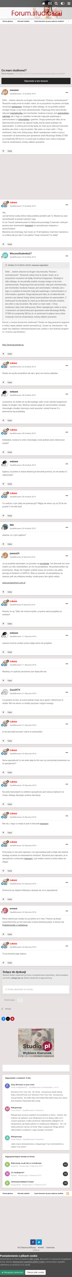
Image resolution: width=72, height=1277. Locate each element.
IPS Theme (22, 1248)
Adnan (18, 1139)
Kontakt (41, 1248)
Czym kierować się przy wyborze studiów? (48, 74)
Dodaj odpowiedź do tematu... (19, 989)
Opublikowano (23, 94)
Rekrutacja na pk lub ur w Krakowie (26, 1163)
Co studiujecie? (17, 1172)
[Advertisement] (36, 46)
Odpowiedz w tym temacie (36, 81)
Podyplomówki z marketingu (15, 925)
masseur (10, 74)
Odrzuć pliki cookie (35, 1272)
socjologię (44, 563)
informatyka (23, 119)
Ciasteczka (50, 1248)
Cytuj (10, 151)
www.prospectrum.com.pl (13, 583)
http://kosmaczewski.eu (13, 345)
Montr (18, 1110)
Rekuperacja (16, 1107)
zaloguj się (15, 978)
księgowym (17, 107)
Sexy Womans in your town (22, 1084)
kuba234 (14, 1166)
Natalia (14, 1175)
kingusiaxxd (16, 1185)
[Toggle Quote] (6, 265)
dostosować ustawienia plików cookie (28, 1262)
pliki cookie (34, 1259)
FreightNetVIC (22, 1087)
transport (29, 225)
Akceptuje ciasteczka (12, 1272)
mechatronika (16, 113)
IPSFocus (32, 1248)
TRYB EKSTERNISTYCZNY (22, 1182)
